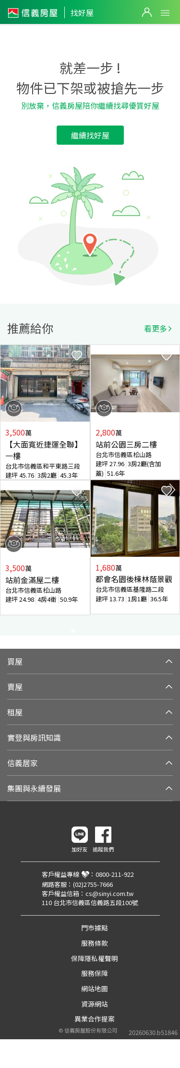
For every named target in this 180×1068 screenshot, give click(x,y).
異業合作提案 (94, 1018)
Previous (7, 489)
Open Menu (165, 13)
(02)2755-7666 (93, 884)
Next (172, 489)
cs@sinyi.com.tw (109, 893)
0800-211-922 (115, 874)
